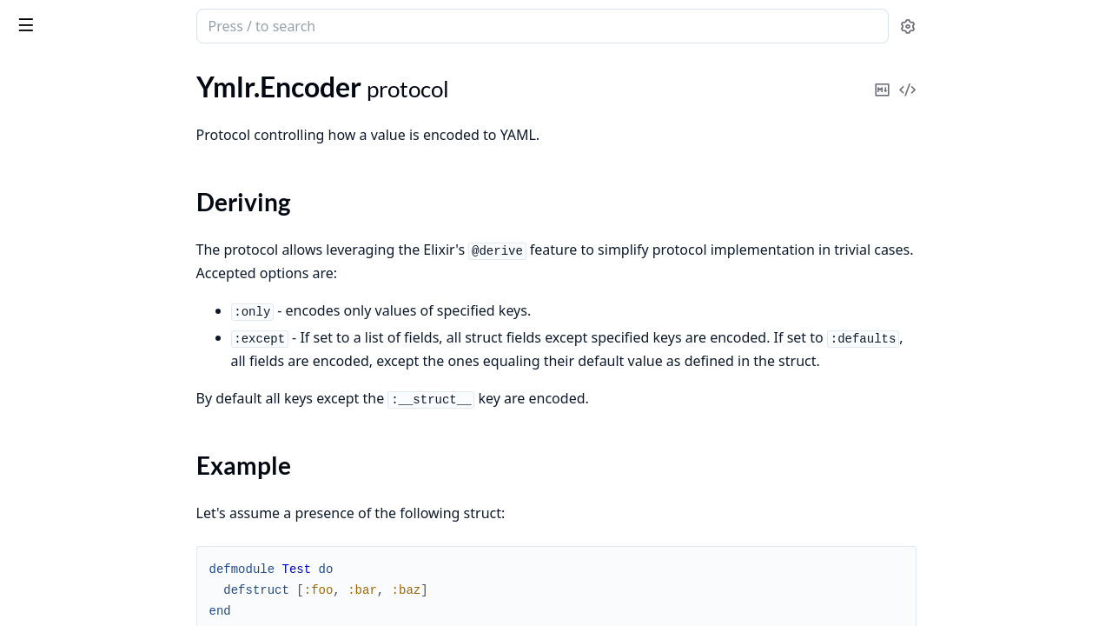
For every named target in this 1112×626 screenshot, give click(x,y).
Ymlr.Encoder (51, 156)
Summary (58, 207)
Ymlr (26, 109)
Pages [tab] (31, 70)
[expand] (243, 112)
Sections (55, 186)
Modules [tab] (105, 70)
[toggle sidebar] (238, 24)
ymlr (30, 17)
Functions (60, 249)
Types (47, 228)
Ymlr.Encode (49, 132)
